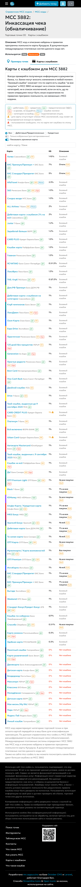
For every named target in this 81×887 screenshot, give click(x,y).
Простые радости (16, 361)
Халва (10, 156)
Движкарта (13, 664)
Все (10, 133)
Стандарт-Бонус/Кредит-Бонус (23, 607)
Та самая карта (15, 536)
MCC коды (40, 11)
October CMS (55, 874)
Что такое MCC (14, 849)
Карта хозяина (15, 633)
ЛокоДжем (12, 312)
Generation (13, 353)
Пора (10, 710)
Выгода (11, 591)
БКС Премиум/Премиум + (20, 164)
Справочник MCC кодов (19, 11)
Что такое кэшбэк (15, 865)
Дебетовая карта (16, 528)
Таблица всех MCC (16, 838)
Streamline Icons (32, 881)
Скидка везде (14, 198)
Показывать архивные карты (24, 139)
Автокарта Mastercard (19, 445)
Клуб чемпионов (16, 304)
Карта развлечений (17, 655)
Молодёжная (14, 693)
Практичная (13, 336)
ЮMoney (11, 497)
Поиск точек (12, 827)
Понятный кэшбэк (16, 650)
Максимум (12, 681)
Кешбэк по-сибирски (18, 616)
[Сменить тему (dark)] (70, 3)
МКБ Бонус (13, 514)
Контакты (11, 843)
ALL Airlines (13, 206)
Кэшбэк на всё (15, 463)
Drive (9, 395)
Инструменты (13, 833)
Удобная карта (15, 642)
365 (9, 190)
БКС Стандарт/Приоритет (20, 173)
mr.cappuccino (31, 874)
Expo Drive (12, 328)
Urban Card (13, 437)
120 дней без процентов (20, 344)
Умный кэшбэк (15, 721)
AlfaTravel (12, 182)
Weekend (12, 599)
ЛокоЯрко (12, 271)
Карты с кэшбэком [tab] (44, 61)
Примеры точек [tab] (17, 61)
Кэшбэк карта (14, 247)
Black (10, 489)
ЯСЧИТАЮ (12, 263)
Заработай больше (17, 231)
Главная (11, 255)
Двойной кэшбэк (16, 387)
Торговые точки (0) (15, 35)
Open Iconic (50, 881)
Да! (9, 472)
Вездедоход (13, 676)
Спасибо (11, 624)
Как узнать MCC (14, 854)
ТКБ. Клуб (12, 279)
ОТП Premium (14, 559)
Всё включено (14, 429)
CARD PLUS (13, 239)
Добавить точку (47, 3)
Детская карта (14, 670)
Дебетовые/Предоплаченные (30, 133)
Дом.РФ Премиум (16, 287)
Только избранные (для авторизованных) (30, 136)
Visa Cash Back (15, 379)
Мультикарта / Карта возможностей (26, 550)
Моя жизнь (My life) (17, 704)
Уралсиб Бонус (15, 522)
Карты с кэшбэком (38, 35)
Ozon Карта (13, 320)
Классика (12, 687)
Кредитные (53, 133)
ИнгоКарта (13, 567)
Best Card (12, 370)
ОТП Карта (12, 542)
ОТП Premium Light (17, 480)
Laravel (68, 874)
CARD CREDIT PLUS (17, 412)
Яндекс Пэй (13, 715)
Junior (10, 223)
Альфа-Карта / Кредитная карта (24, 505)
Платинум (12, 421)
